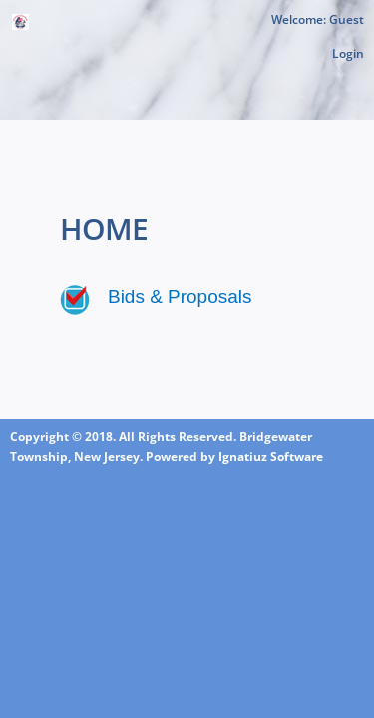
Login (348, 53)
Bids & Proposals (179, 296)
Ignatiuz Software (270, 456)
